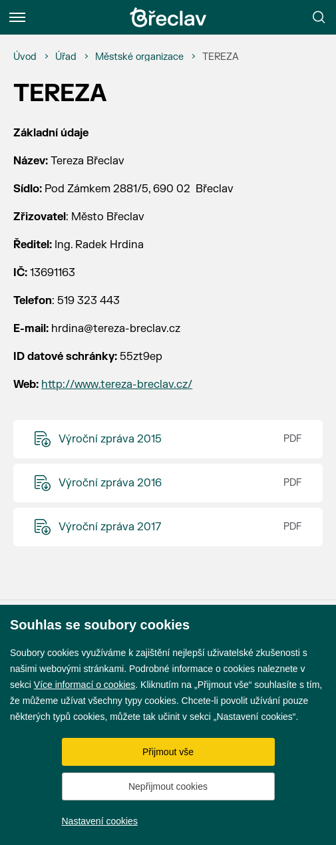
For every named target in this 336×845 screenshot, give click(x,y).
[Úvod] (25, 57)
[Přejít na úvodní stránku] (168, 17)
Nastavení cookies (100, 821)
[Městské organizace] (139, 57)
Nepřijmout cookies (168, 786)
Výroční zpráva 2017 (110, 527)
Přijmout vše (168, 752)
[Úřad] (66, 57)
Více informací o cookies (85, 684)
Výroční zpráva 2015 (110, 439)
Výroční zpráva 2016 (110, 483)
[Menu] (17, 17)
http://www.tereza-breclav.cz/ (116, 384)
